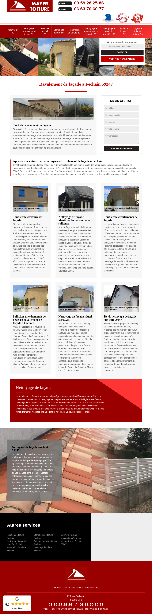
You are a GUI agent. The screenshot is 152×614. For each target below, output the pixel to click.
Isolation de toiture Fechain (15, 536)
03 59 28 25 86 (89, 2)
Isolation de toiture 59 (124, 31)
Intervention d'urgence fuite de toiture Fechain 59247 (71, 541)
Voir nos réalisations (122, 59)
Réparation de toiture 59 (74, 31)
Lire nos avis (17, 608)
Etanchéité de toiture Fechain (43, 536)
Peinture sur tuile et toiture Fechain (46, 542)
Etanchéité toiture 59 (59, 31)
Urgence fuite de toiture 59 (138, 31)
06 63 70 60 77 (89, 8)
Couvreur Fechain (69, 535)
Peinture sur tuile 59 (45, 31)
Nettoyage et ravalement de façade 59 (91, 31)
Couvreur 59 (13, 31)
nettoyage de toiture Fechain (43, 549)
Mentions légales (97, 609)
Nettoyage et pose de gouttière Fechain (17, 542)
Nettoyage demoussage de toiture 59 (29, 31)
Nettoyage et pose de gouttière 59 (109, 31)
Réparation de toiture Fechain (16, 549)
